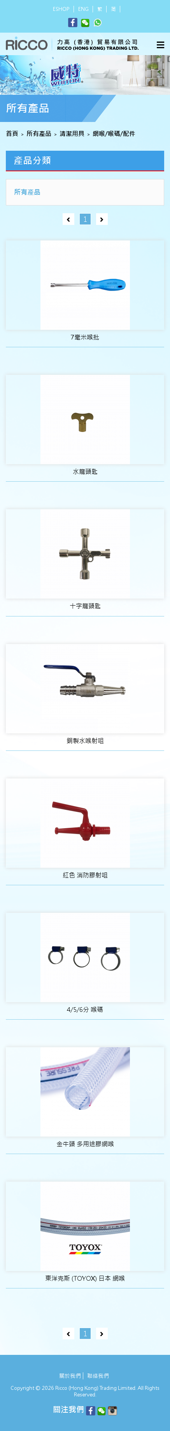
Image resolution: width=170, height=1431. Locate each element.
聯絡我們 (98, 1375)
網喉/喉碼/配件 (114, 134)
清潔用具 (72, 134)
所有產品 (38, 134)
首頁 (12, 134)
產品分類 (32, 161)
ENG (83, 9)
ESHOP (61, 9)
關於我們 (70, 1375)
